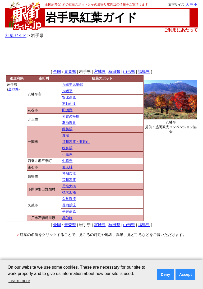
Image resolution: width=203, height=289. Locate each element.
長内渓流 (69, 205)
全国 (57, 71)
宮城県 (100, 71)
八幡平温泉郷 (72, 85)
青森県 (70, 71)
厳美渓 (67, 129)
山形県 (129, 71)
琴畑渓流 (69, 173)
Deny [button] (165, 274)
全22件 (13, 89)
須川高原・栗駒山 (76, 142)
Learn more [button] (19, 280)
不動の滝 (69, 104)
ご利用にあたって (181, 30)
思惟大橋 (69, 186)
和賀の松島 (70, 116)
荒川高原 (69, 180)
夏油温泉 (69, 123)
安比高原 (69, 97)
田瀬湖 (67, 110)
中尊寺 (67, 161)
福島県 (144, 71)
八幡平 (67, 91)
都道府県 (17, 78)
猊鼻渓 (67, 148)
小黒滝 (67, 154)
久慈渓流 (69, 199)
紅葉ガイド (15, 35)
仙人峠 (67, 167)
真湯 (65, 135)
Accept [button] (185, 274)
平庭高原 (69, 211)
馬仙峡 (67, 218)
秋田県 (114, 71)
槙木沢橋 (69, 192)
